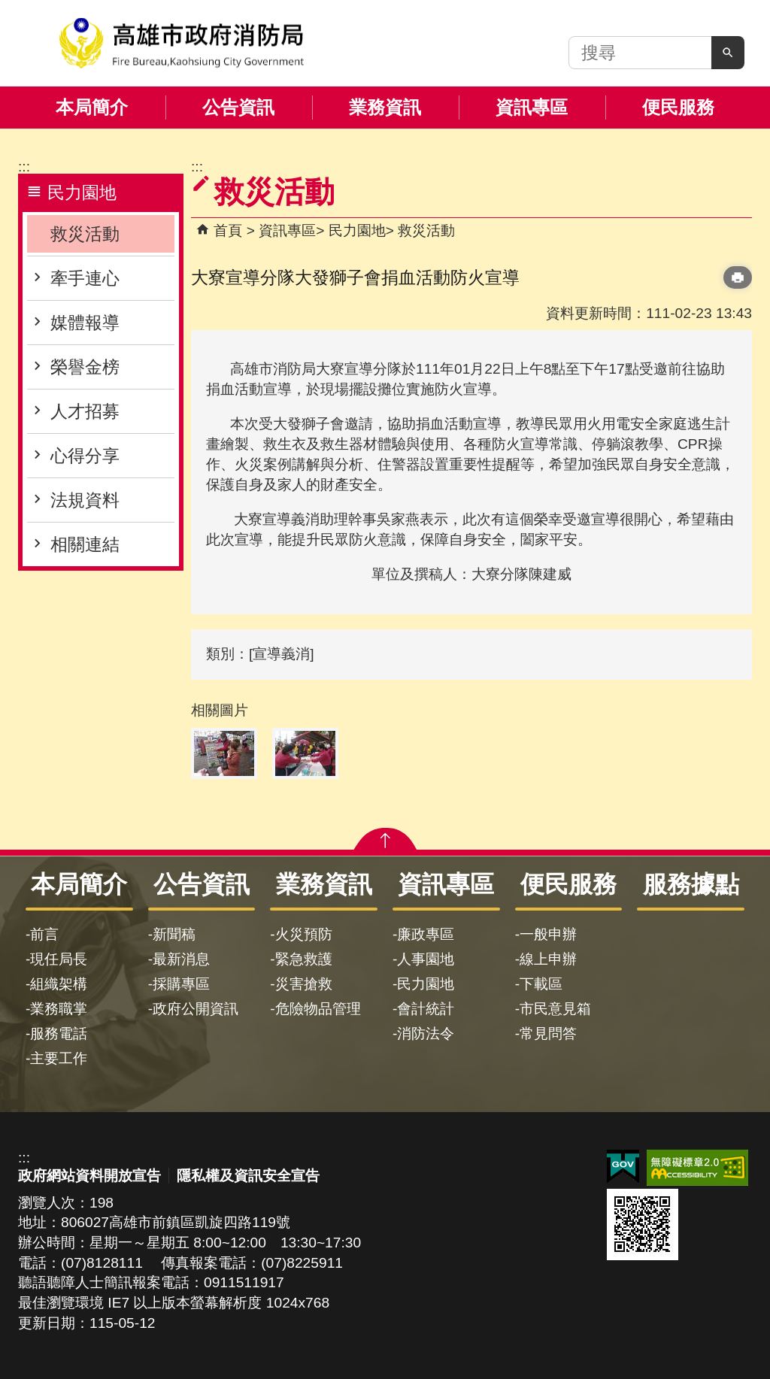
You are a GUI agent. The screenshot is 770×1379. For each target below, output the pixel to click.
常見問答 (548, 1033)
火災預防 (303, 934)
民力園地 (357, 230)
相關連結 (85, 544)
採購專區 (181, 984)
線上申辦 (548, 959)
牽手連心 (85, 278)
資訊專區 (532, 107)
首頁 (228, 230)
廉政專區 (425, 934)
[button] (727, 52)
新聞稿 (174, 934)
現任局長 (58, 959)
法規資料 (85, 500)
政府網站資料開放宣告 (89, 1176)
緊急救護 (303, 959)
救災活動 (85, 234)
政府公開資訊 (195, 1009)
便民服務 (678, 107)
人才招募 (85, 411)
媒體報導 (85, 322)
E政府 (623, 1167)
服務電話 (58, 1033)
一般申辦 (548, 934)
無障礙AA (697, 1168)
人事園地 (425, 959)
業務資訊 (385, 107)
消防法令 (425, 1033)
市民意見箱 (555, 1009)
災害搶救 (303, 984)
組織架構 (58, 984)
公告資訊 (238, 107)
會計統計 (425, 1009)
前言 (44, 934)
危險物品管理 (318, 1009)
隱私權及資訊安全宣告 (248, 1176)
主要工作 (58, 1058)
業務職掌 (58, 1009)
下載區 (541, 984)
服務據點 (691, 884)
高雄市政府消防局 (181, 43)
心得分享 (85, 455)
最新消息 (181, 959)
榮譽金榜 (85, 367)
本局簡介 (92, 107)
